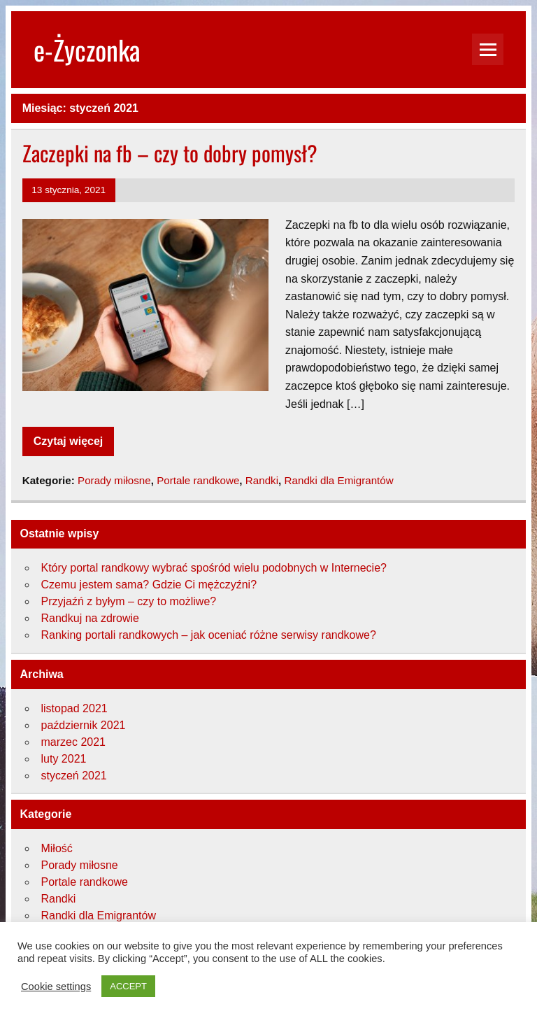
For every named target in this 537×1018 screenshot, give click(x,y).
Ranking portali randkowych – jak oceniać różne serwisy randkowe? (208, 635)
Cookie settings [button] (56, 986)
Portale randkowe (198, 480)
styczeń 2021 (73, 776)
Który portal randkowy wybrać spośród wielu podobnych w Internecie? (213, 568)
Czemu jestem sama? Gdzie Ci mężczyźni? (149, 585)
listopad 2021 (74, 708)
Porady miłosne (114, 480)
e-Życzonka (87, 49)
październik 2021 (83, 725)
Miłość (56, 848)
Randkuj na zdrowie (90, 618)
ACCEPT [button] (128, 986)
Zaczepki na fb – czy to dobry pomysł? (169, 153)
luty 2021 (63, 759)
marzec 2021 (73, 742)
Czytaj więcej (68, 441)
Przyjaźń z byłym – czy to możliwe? (128, 601)
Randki (261, 480)
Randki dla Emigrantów (339, 480)
